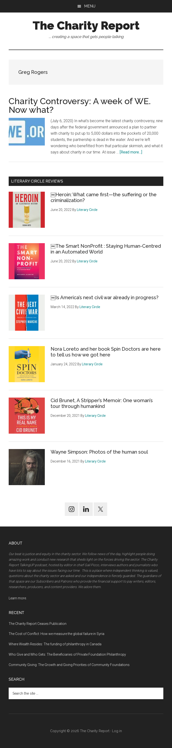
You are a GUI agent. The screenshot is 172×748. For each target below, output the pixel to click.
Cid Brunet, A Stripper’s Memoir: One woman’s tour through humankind (102, 403)
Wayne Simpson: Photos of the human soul (99, 452)
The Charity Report (86, 25)
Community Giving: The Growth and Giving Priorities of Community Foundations (69, 665)
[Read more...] (131, 152)
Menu (89, 6)
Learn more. (18, 598)
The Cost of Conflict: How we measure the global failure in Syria (56, 634)
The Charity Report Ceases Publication (38, 624)
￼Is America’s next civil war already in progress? (105, 297)
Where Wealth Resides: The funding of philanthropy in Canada (55, 644)
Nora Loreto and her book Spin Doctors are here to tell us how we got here (106, 352)
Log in (117, 731)
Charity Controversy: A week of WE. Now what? (80, 105)
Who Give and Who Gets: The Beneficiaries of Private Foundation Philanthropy (67, 654)
